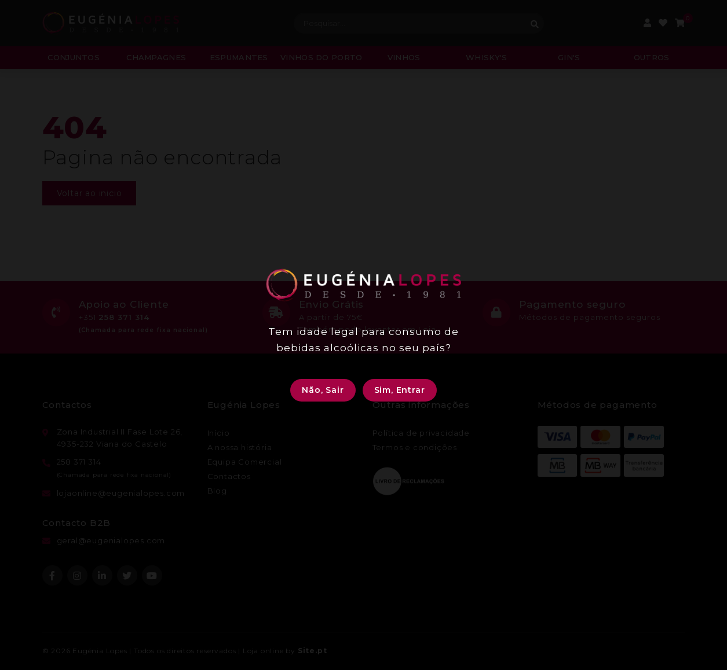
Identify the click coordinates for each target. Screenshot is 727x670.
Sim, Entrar (399, 390)
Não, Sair (323, 390)
